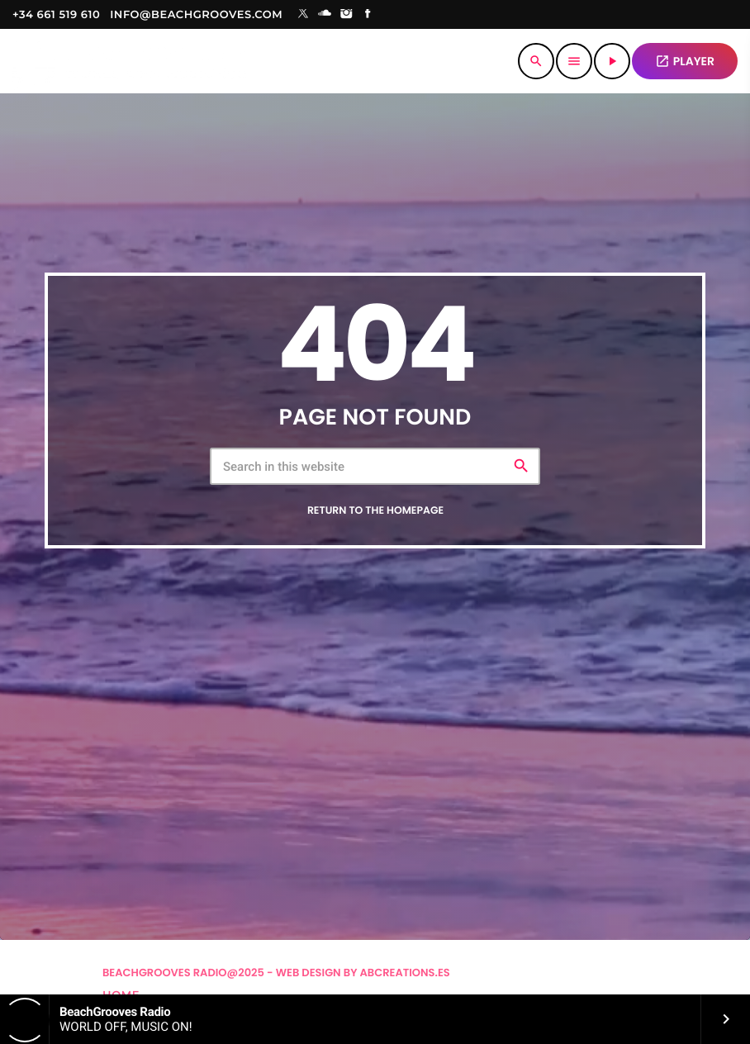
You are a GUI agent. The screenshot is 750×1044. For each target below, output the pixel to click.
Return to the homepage (375, 511)
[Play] (612, 61)
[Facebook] (368, 15)
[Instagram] (346, 15)
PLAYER (684, 61)
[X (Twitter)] (303, 15)
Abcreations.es (405, 972)
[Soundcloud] (324, 15)
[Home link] (129, 61)
